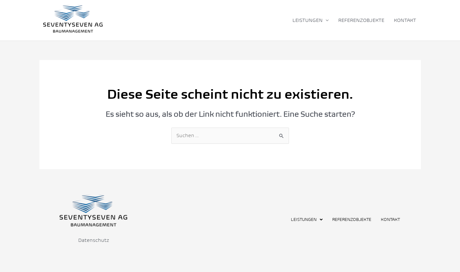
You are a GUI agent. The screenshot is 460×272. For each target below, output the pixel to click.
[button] (306, 219)
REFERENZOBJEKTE (361, 20)
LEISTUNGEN (307, 20)
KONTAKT (405, 20)
